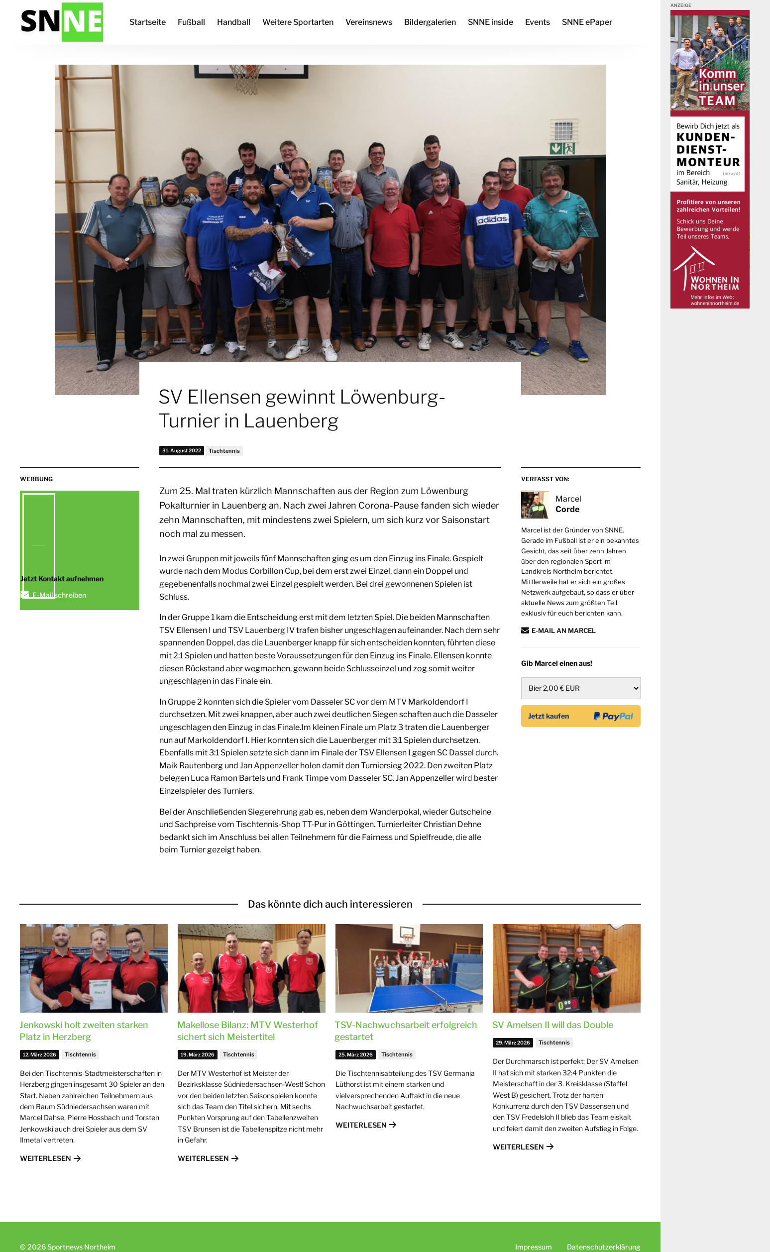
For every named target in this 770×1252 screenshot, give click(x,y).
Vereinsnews (368, 22)
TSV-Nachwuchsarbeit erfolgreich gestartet (405, 1031)
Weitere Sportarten (297, 22)
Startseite (147, 22)
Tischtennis (224, 450)
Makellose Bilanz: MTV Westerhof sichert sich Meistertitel (247, 1031)
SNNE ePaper (587, 22)
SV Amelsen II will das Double (552, 1025)
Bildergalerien (430, 22)
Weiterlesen (45, 1158)
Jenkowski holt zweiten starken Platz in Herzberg (83, 1031)
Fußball (191, 22)
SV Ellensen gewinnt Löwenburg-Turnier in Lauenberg (301, 408)
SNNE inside (490, 22)
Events (537, 22)
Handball (233, 22)
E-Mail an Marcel (564, 630)
